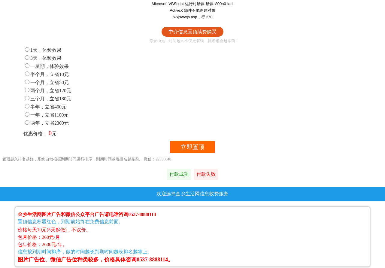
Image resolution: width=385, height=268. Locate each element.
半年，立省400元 (45, 106)
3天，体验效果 (43, 58)
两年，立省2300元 (47, 123)
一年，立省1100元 (46, 114)
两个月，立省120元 (48, 90)
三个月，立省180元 (48, 98)
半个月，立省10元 (47, 74)
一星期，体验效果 (47, 66)
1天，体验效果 (43, 50)
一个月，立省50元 (47, 82)
